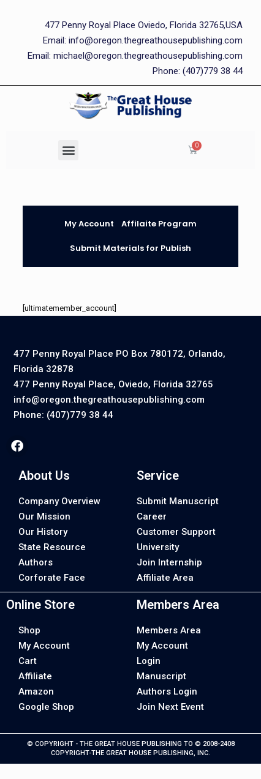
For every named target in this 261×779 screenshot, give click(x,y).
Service (158, 475)
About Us (44, 475)
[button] (68, 150)
